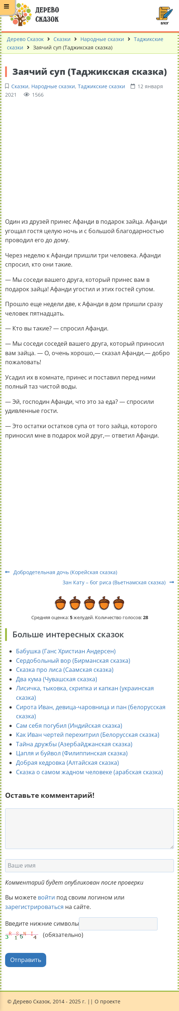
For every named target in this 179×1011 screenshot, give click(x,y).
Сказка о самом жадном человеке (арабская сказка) (89, 772)
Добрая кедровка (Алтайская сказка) (67, 763)
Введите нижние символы (42, 923)
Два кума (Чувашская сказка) (56, 679)
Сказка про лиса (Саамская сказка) (65, 670)
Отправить (25, 960)
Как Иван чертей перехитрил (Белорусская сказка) (87, 735)
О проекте (107, 1001)
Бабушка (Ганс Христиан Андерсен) (66, 651)
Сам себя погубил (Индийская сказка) (69, 726)
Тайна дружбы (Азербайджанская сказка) (74, 744)
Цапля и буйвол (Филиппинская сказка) (72, 753)
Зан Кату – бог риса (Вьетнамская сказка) (118, 582)
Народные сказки (102, 39)
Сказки (62, 39)
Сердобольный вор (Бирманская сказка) (73, 661)
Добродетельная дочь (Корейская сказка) (61, 572)
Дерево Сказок (25, 39)
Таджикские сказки (101, 86)
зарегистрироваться (34, 907)
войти (46, 897)
